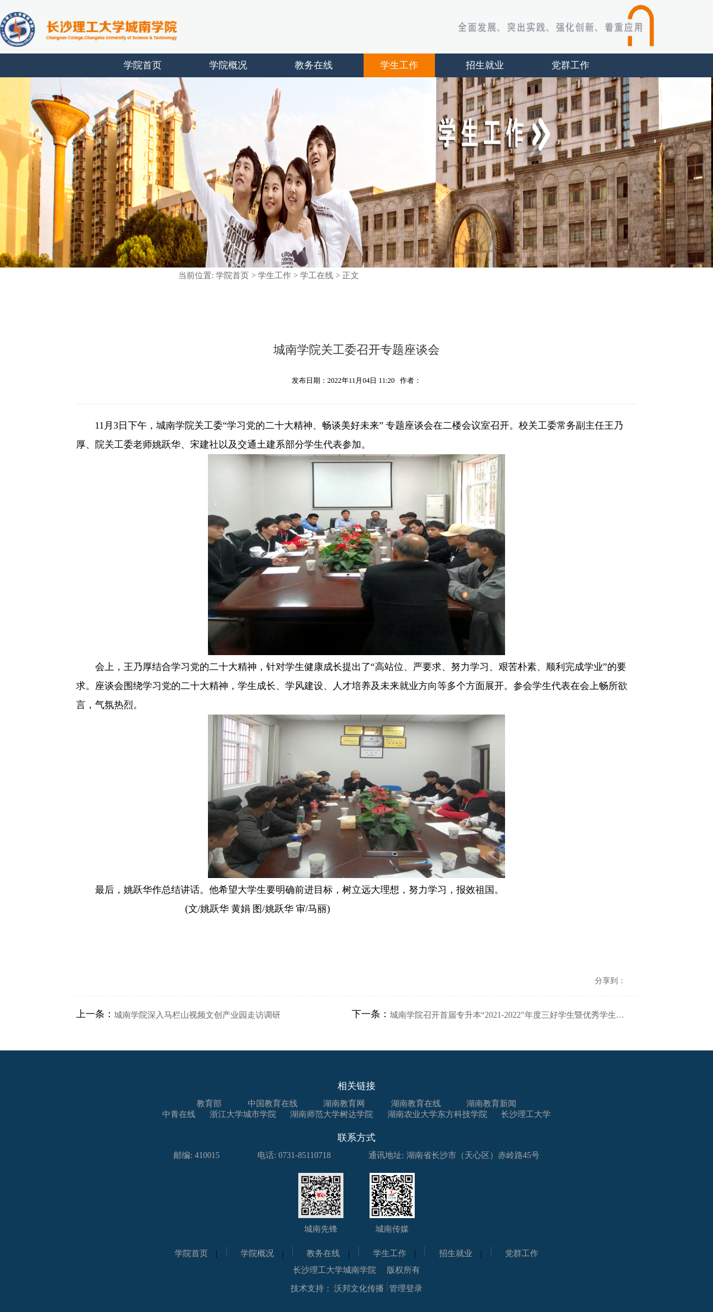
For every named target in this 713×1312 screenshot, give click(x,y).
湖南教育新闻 (491, 1103)
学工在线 (316, 275)
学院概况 (228, 65)
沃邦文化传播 (359, 1288)
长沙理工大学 (526, 1114)
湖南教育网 (344, 1103)
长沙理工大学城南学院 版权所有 (356, 1270)
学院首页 (143, 65)
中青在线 (178, 1114)
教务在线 (314, 65)
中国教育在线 (273, 1103)
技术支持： (311, 1288)
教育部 (209, 1103)
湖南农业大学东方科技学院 (437, 1114)
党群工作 (570, 65)
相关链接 (356, 1086)
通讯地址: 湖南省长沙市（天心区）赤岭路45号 (453, 1155)
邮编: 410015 (196, 1155)
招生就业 (485, 65)
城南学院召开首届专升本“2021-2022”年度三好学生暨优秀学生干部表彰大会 (508, 1015)
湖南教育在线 (416, 1103)
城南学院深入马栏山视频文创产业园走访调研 (197, 1015)
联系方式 (356, 1137)
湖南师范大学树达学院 (331, 1114)
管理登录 (405, 1288)
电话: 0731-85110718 (294, 1155)
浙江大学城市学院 (243, 1114)
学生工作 (399, 65)
